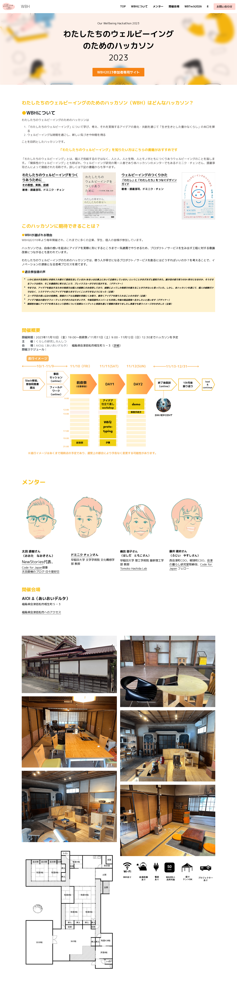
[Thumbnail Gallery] (69, 664)
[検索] (207, 6)
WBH (25, 6)
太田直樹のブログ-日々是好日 (40, 571)
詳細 (116, 345)
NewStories (32, 562)
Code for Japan (32, 567)
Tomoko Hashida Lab (133, 568)
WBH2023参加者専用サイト (118, 72)
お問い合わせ (224, 6)
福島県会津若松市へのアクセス (41, 612)
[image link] (9, 6)
